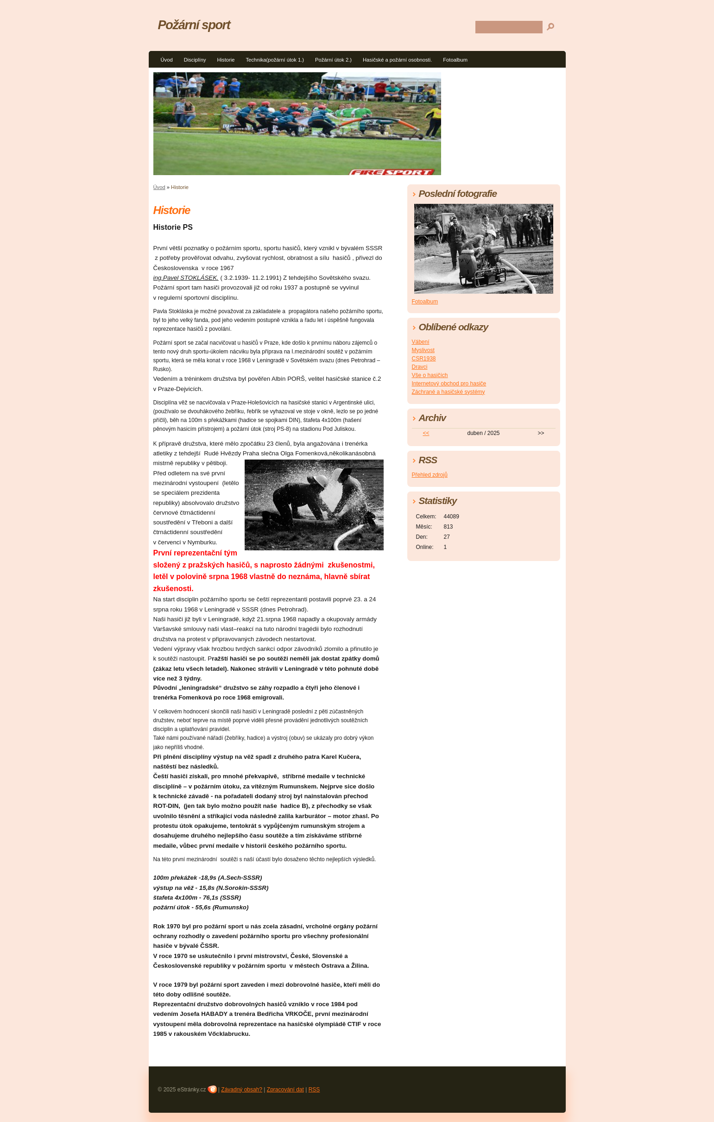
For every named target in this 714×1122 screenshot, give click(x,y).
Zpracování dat (285, 1089)
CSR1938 (424, 358)
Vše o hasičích (430, 375)
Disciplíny (195, 60)
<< (426, 433)
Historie (226, 60)
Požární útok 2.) (333, 60)
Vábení (421, 342)
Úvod (167, 60)
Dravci (420, 367)
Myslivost (423, 350)
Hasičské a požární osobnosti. (397, 60)
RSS (314, 1089)
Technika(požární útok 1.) (275, 60)
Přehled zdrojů (430, 475)
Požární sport (194, 25)
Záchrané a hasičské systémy (448, 392)
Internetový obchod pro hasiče (449, 383)
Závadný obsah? (241, 1089)
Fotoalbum (455, 60)
